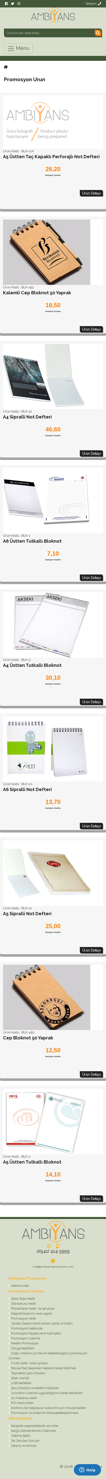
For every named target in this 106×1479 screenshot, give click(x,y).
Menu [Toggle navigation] (18, 48)
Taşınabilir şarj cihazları (27, 1373)
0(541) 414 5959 (53, 1251)
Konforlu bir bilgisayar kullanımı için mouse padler (48, 1408)
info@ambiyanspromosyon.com (53, 1266)
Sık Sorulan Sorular (25, 1440)
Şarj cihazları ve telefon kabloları (34, 1388)
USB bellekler (21, 1383)
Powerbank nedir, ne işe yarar (32, 1308)
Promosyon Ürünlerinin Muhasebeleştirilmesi (44, 1413)
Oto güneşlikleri (22, 1348)
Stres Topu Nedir (22, 1298)
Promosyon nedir (23, 1318)
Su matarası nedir (23, 1398)
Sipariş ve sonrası (23, 1445)
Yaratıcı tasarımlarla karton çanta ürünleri (41, 1323)
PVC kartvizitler (22, 1403)
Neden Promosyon (24, 1343)
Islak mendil (19, 1378)
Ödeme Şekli (20, 1436)
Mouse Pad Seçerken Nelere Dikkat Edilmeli (43, 1368)
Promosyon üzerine (25, 1338)
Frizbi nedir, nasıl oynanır (29, 1363)
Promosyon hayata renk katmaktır (35, 1333)
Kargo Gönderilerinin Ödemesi (33, 1431)
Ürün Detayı (91, 193)
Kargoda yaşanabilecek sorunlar (34, 1426)
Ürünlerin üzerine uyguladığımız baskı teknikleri (46, 1393)
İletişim (93, 3)
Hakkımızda (19, 1286)
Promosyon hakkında (26, 1328)
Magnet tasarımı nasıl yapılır (31, 1313)
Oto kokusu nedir (23, 1303)
